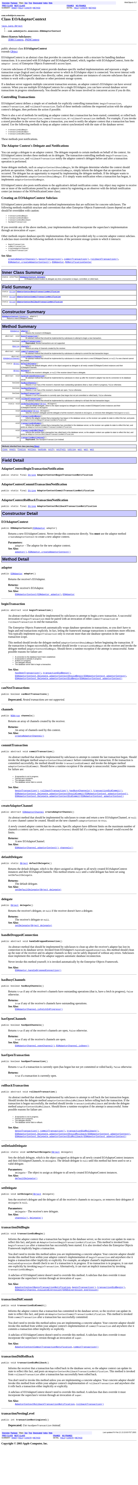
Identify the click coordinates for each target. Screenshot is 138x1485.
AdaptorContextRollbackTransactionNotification (40, 309)
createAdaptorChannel (31, 367)
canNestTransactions (30, 350)
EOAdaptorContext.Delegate (32, 282)
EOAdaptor (24, 324)
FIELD (20, 8)
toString (71, 471)
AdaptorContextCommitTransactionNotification (39, 303)
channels (25, 356)
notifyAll (60, 471)
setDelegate (26, 428)
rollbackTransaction (30, 414)
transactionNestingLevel (32, 458)
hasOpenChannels (28, 402)
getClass (32, 471)
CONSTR (28, 8)
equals (12, 471)
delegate (25, 383)
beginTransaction (29, 345)
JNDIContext (32, 41)
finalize (22, 471)
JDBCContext (15, 41)
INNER (14, 8)
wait (80, 471)
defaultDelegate (28, 375)
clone (4, 471)
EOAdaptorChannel (11, 369)
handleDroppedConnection (32, 389)
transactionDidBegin (30, 434)
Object (14, 53)
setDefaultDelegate (30, 420)
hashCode (42, 471)
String (12, 298)
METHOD (36, 8)
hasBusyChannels (28, 396)
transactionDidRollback (32, 450)
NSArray (16, 356)
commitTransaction (29, 361)
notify (51, 471)
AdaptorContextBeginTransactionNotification (38, 298)
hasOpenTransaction (30, 408)
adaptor (24, 339)
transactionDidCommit (31, 442)
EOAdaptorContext (10, 324)
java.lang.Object (12, 26)
